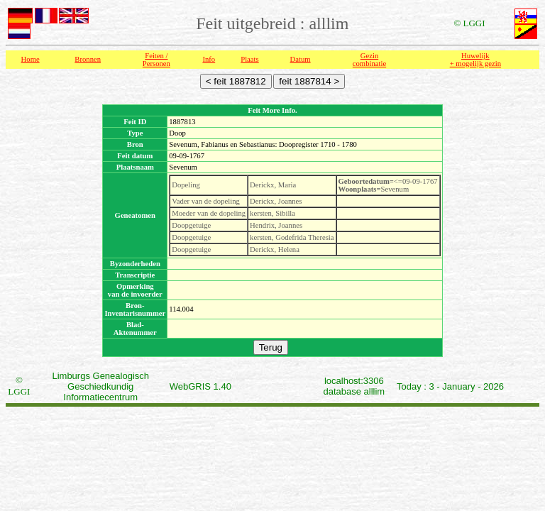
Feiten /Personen (156, 59)
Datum (300, 59)
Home (30, 59)
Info (208, 59)
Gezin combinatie (369, 59)
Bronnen (88, 59)
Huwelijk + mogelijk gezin (475, 59)
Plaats (249, 59)
